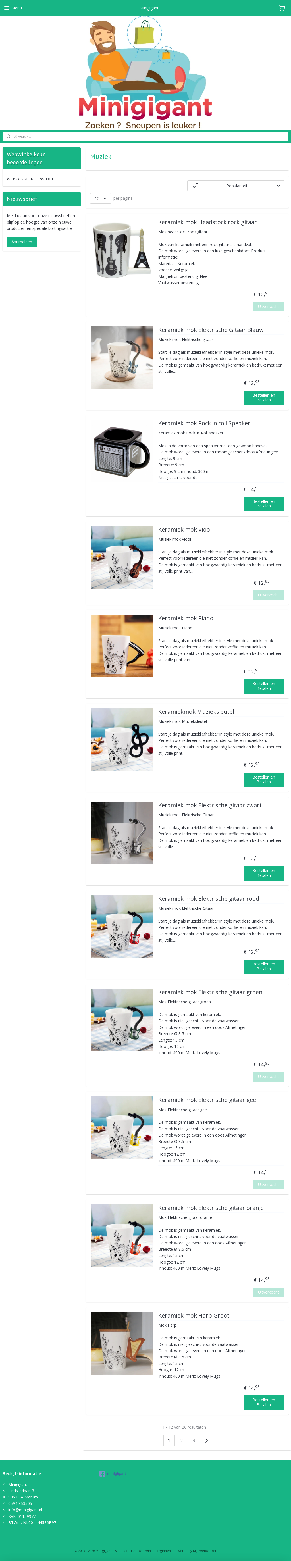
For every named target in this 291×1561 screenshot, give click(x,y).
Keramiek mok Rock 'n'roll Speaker (204, 423)
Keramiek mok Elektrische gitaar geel (207, 1100)
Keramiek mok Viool (184, 529)
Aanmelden (21, 241)
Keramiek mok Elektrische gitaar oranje (210, 1208)
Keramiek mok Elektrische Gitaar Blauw (210, 330)
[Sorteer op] (235, 186)
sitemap (121, 1550)
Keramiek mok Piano (185, 618)
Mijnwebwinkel (204, 1550)
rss (133, 1550)
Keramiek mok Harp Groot (193, 1315)
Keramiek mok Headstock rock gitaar (207, 222)
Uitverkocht (268, 306)
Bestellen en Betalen (263, 397)
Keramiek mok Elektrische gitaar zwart (209, 805)
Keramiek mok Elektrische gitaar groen (210, 992)
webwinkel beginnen (155, 1550)
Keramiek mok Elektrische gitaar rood (208, 898)
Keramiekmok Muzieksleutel (196, 711)
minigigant (112, 1473)
